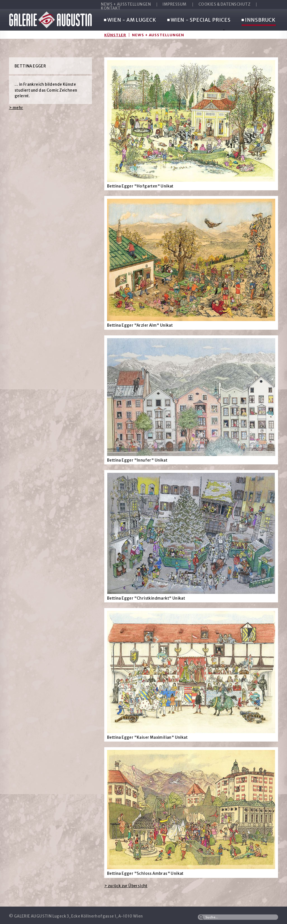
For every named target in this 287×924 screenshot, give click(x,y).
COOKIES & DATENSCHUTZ (224, 4)
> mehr (16, 107)
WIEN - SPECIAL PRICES (199, 20)
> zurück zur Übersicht (125, 886)
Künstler (115, 35)
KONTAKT (111, 8)
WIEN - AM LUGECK (130, 20)
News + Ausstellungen (158, 35)
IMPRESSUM (175, 4)
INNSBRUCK (258, 20)
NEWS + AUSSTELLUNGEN (126, 4)
